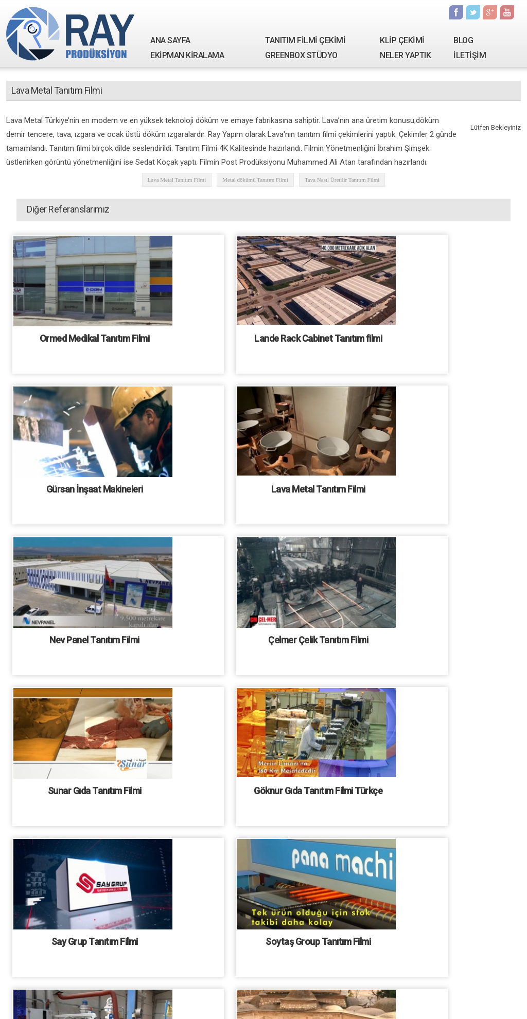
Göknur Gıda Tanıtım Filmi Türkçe (265, 636)
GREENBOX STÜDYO (301, 55)
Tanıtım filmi (269, 1012)
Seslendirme (237, 1001)
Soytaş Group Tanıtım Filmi (93, 785)
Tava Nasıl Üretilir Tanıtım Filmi (342, 180)
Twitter (473, 12)
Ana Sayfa (80, 1001)
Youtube (507, 12)
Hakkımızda (117, 1001)
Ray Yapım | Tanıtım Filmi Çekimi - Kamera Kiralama (70, 33)
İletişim (452, 1001)
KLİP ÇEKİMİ (402, 40)
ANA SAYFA (170, 40)
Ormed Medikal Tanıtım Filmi (94, 337)
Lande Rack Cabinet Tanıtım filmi (265, 337)
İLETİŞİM (469, 55)
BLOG (463, 40)
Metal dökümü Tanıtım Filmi (255, 180)
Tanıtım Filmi (158, 1001)
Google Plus (490, 12)
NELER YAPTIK (405, 55)
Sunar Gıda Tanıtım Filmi (93, 636)
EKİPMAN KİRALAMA (187, 55)
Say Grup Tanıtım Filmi (436, 636)
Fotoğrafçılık (279, 1001)
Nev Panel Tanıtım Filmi (265, 487)
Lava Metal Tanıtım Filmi (177, 180)
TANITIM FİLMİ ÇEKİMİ (305, 40)
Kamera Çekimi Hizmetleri (398, 1001)
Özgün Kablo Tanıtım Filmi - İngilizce (265, 785)
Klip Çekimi (198, 1001)
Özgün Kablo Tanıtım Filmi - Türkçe (94, 934)
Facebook (456, 12)
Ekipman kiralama (329, 1001)
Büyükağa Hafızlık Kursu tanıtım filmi (436, 785)
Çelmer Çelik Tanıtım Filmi (436, 487)
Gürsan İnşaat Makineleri (436, 337)
